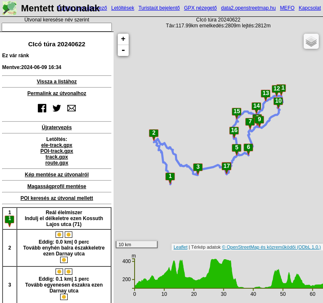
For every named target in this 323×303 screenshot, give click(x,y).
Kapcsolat (310, 8)
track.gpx (56, 157)
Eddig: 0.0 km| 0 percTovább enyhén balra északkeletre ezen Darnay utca (64, 247)
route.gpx (57, 163)
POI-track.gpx (56, 151)
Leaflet (181, 247)
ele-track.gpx (56, 145)
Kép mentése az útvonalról (57, 175)
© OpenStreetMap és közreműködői (259, 247)
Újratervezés (56, 127)
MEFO (287, 8)
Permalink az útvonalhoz (56, 93)
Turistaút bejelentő (159, 8)
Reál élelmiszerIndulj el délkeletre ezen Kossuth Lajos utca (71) (64, 218)
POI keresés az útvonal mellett (57, 198)
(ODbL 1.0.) (309, 247)
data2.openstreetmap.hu (248, 8)
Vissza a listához (57, 82)
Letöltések (122, 8)
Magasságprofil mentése (56, 186)
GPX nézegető (200, 8)
